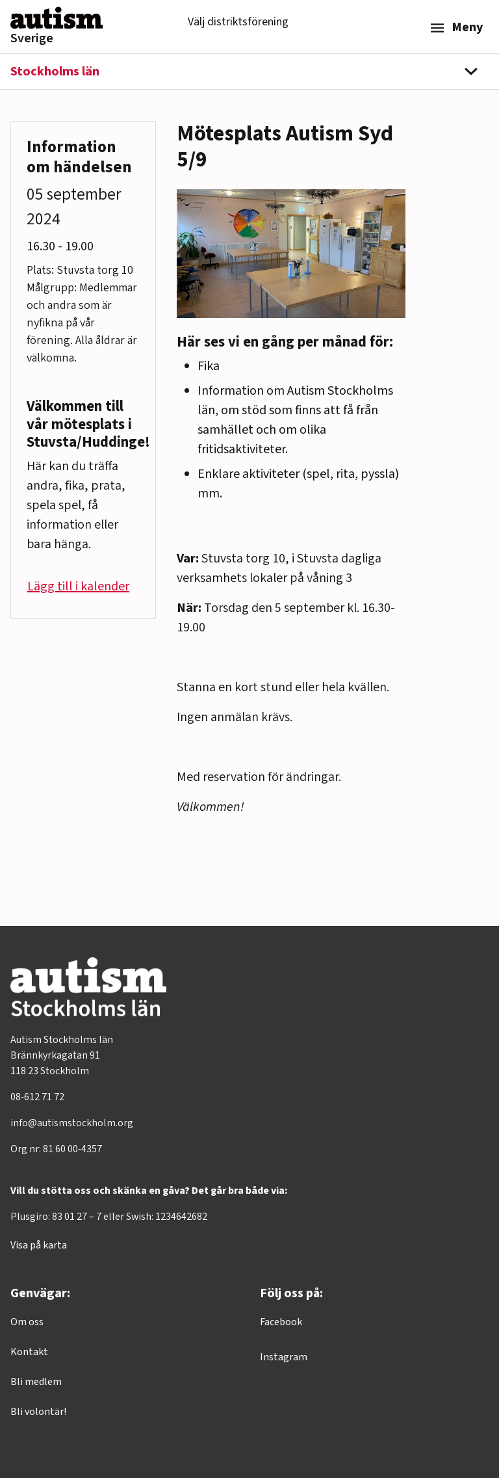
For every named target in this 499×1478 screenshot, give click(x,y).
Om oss (27, 1322)
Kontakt (29, 1352)
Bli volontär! (38, 1412)
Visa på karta (38, 1245)
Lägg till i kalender (78, 586)
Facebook (281, 1322)
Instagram (283, 1357)
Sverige (31, 38)
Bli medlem (36, 1382)
